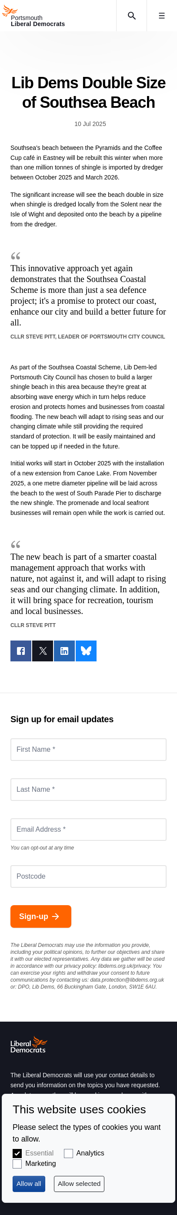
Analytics (90, 1153)
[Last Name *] (88, 789)
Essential (39, 1153)
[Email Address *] (88, 829)
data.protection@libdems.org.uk (127, 980)
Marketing (40, 1163)
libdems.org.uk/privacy (124, 966)
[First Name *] (88, 749)
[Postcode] (88, 876)
